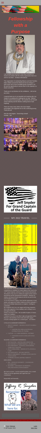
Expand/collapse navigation (20, 2)
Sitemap (12, 426)
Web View (34, 428)
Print (6, 426)
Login (35, 426)
